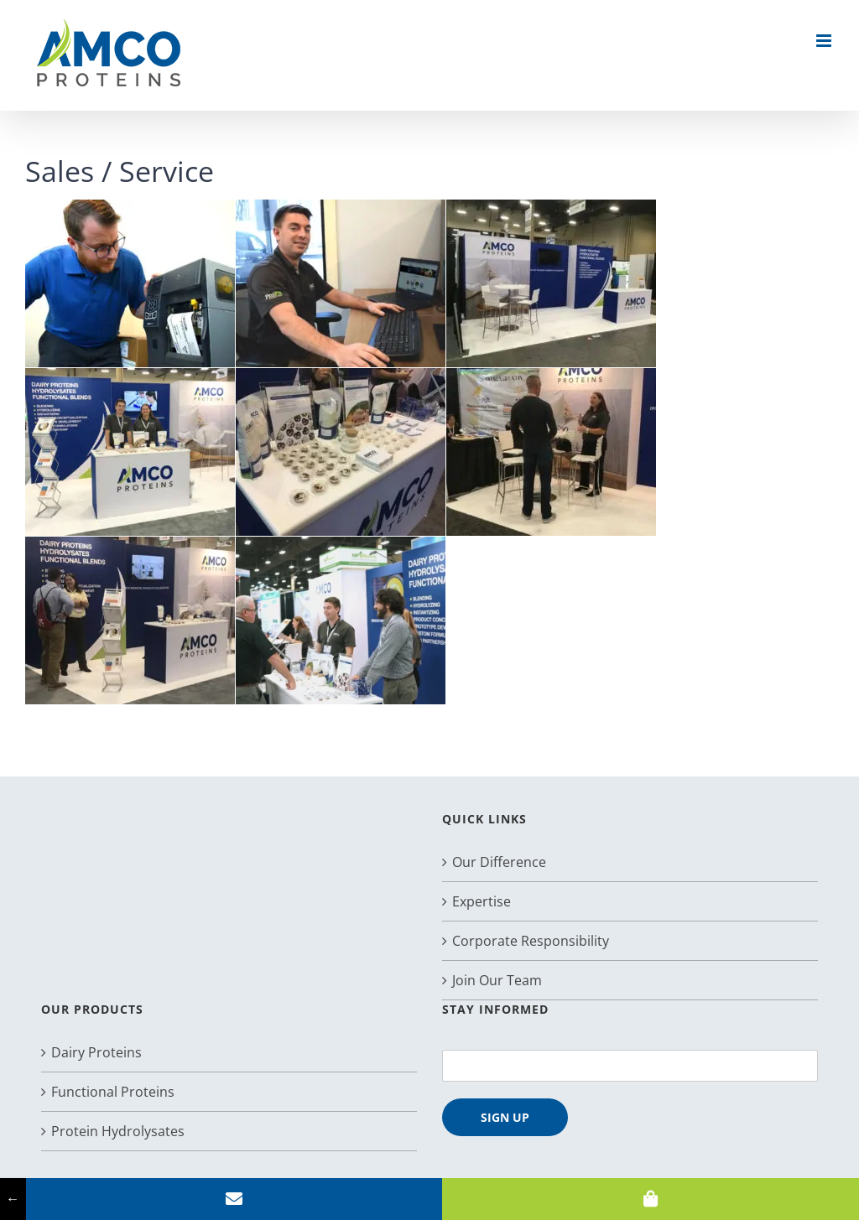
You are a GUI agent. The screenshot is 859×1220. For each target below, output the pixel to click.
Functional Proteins (112, 1091)
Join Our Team (497, 980)
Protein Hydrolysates (118, 1131)
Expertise (481, 901)
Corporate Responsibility (530, 941)
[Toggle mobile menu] (825, 40)
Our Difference (499, 862)
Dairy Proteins (96, 1052)
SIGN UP (505, 1117)
